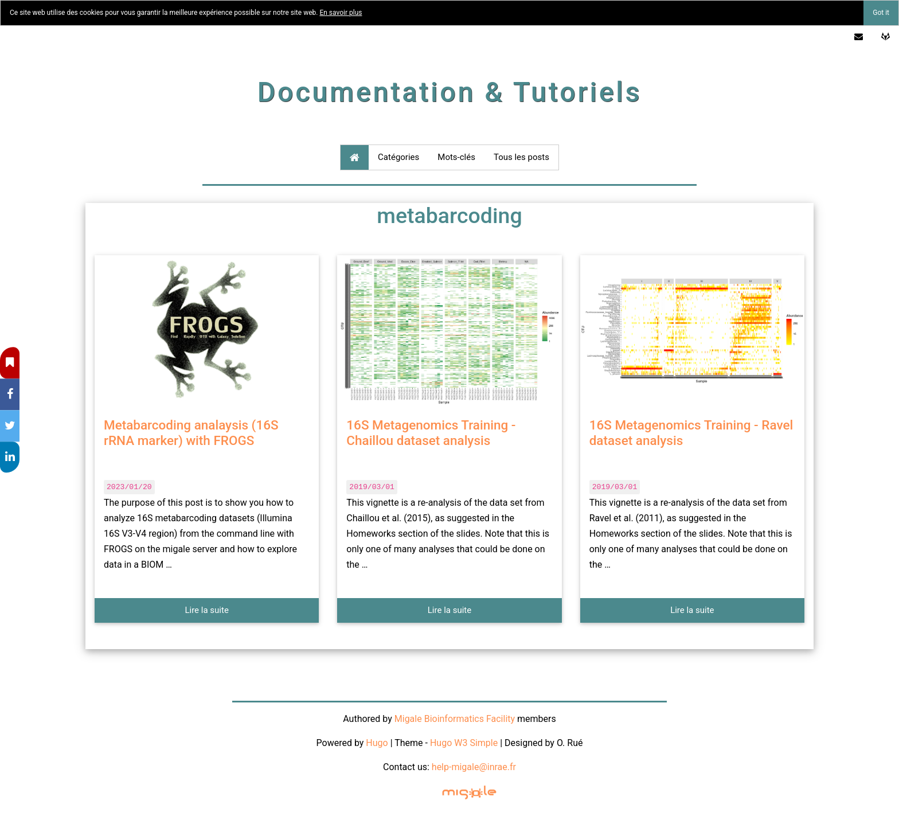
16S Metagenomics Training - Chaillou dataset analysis (430, 432)
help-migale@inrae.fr (474, 767)
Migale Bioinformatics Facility (454, 718)
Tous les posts (521, 157)
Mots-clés (456, 157)
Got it (881, 13)
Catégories (398, 157)
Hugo (377, 742)
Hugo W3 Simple (464, 742)
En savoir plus (340, 13)
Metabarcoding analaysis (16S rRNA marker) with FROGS (191, 432)
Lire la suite (206, 610)
